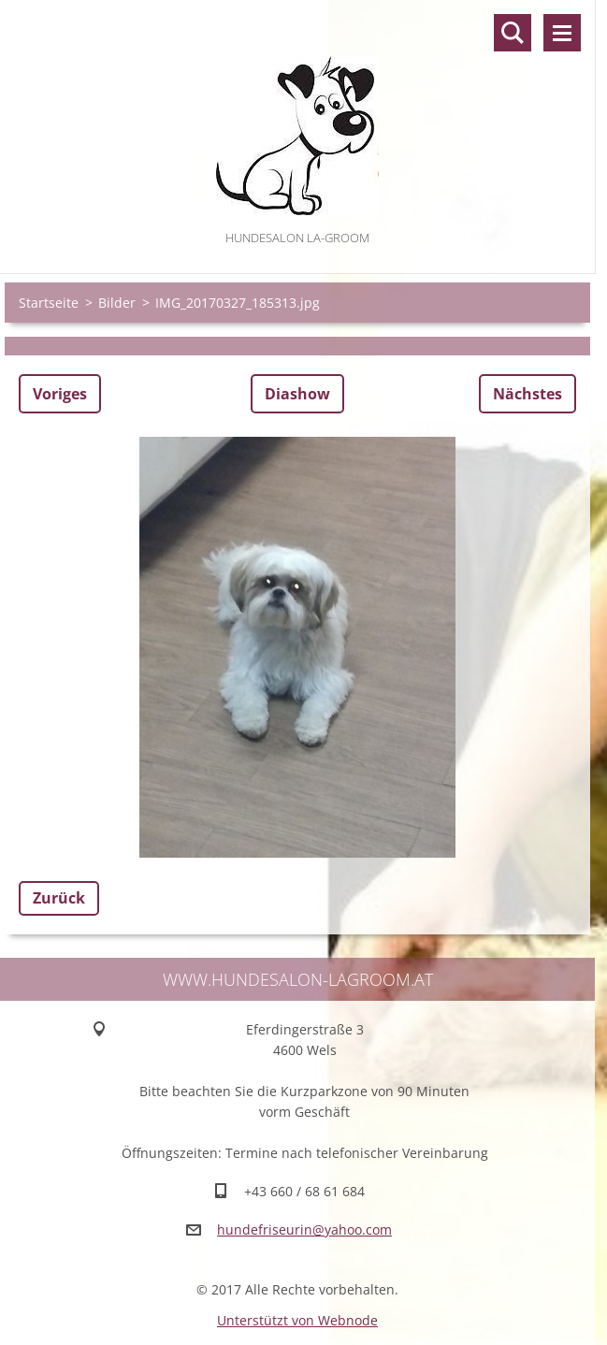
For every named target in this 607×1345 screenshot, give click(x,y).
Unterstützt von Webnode (297, 1320)
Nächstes (527, 393)
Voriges (60, 393)
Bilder (117, 302)
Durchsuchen (512, 32)
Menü (562, 32)
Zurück (59, 898)
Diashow (297, 393)
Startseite (49, 302)
